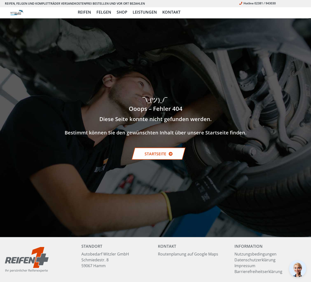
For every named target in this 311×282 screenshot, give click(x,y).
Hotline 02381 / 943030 (257, 3)
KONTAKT (171, 12)
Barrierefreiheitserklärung (258, 271)
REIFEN (84, 12)
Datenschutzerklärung (255, 260)
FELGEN (103, 12)
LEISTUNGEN (145, 12)
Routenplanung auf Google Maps (188, 254)
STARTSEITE (159, 154)
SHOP (122, 12)
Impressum (244, 265)
